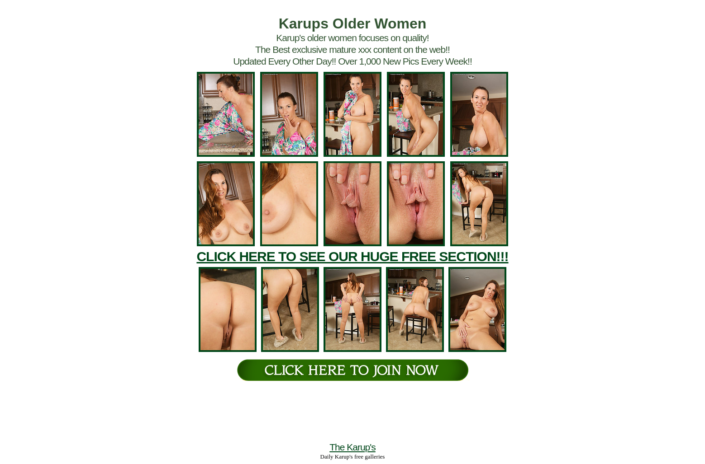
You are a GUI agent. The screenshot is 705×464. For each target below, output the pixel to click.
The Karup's (352, 447)
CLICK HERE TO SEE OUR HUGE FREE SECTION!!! (352, 256)
